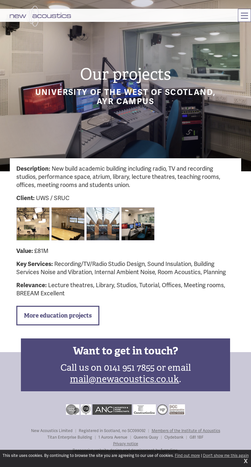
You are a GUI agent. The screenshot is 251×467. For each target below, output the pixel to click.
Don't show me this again (226, 455)
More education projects (58, 315)
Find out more (187, 455)
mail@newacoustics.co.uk (124, 379)
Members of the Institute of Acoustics (186, 430)
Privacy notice (125, 444)
